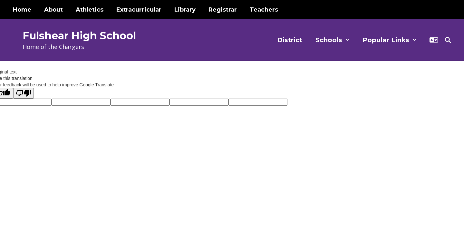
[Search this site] (448, 40)
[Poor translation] (23, 93)
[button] (332, 40)
